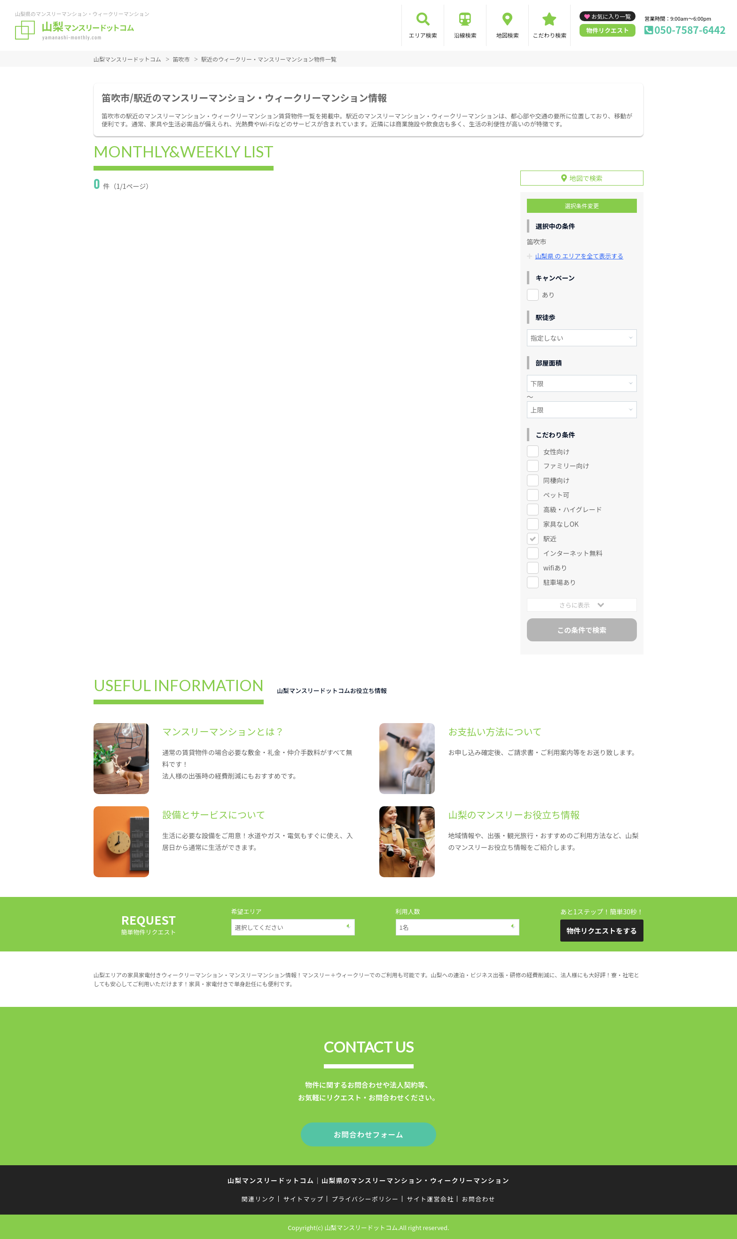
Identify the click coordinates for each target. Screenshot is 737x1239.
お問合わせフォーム (368, 1133)
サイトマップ (303, 1197)
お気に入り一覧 (611, 16)
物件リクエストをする (601, 930)
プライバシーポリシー (365, 1197)
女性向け (556, 451)
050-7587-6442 (690, 30)
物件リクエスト (607, 30)
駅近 (550, 538)
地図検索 (507, 35)
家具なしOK (561, 524)
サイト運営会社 (430, 1197)
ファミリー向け (566, 465)
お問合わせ (479, 1197)
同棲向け (556, 480)
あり (548, 294)
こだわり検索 (549, 35)
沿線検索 (465, 35)
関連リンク (258, 1197)
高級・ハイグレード (572, 509)
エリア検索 (423, 35)
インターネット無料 (573, 553)
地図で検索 (586, 178)
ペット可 (556, 494)
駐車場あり (559, 582)
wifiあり (555, 567)
